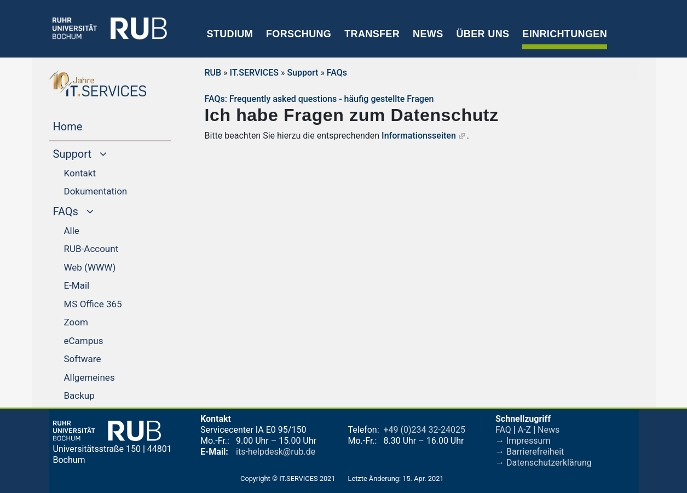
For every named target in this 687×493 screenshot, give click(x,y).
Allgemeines (89, 377)
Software (82, 358)
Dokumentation (96, 191)
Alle (71, 230)
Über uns (482, 33)
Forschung (298, 33)
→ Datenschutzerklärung (543, 462)
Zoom (76, 322)
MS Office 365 (93, 304)
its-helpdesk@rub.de (275, 451)
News (428, 33)
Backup (79, 395)
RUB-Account (91, 248)
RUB (213, 72)
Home (88, 125)
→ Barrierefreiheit (529, 451)
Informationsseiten (419, 135)
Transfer (372, 33)
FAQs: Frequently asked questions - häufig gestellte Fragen (319, 99)
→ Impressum (522, 440)
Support (302, 72)
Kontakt (80, 173)
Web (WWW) (90, 267)
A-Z (524, 430)
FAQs (337, 72)
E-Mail (77, 285)
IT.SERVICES (254, 72)
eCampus (83, 340)
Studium (230, 33)
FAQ (503, 430)
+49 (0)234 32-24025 (424, 430)
